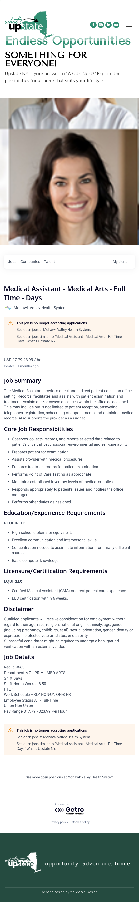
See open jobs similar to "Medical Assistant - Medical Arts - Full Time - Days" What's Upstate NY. (70, 338)
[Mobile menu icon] (129, 25)
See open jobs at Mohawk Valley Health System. (54, 329)
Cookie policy (81, 822)
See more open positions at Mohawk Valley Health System (69, 777)
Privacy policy (59, 822)
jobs (12, 261)
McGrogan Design (83, 892)
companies (30, 261)
